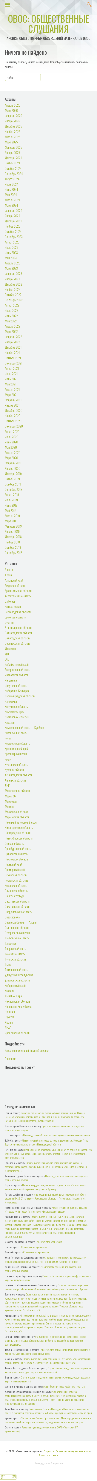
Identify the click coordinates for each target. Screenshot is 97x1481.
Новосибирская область (19, 838)
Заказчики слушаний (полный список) (27, 1050)
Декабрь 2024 (13, 157)
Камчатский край (14, 711)
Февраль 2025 (13, 147)
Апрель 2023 (12, 263)
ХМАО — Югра (13, 995)
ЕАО (7, 659)
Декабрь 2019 (13, 473)
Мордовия (11, 801)
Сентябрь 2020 (14, 426)
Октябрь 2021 (13, 357)
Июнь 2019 (11, 505)
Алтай (8, 574)
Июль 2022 (11, 310)
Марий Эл (10, 796)
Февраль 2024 (13, 210)
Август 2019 (12, 494)
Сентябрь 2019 (13, 489)
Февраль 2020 (13, 462)
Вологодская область (17, 637)
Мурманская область (17, 816)
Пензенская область (17, 859)
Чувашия (10, 1011)
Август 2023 (12, 242)
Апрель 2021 (12, 389)
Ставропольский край (17, 932)
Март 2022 (11, 331)
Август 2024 (12, 178)
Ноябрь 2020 (12, 415)
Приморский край (15, 869)
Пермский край (13, 864)
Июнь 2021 (11, 378)
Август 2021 (12, 368)
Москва (9, 806)
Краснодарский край (16, 748)
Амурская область (15, 585)
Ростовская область (16, 880)
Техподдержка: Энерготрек (49, 1463)
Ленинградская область (19, 774)
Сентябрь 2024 (14, 173)
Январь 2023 (12, 278)
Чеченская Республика (18, 1006)
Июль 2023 (11, 247)
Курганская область (16, 764)
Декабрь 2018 (13, 536)
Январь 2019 (12, 531)
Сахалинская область (17, 906)
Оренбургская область (18, 848)
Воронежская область (17, 643)
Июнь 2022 (11, 315)
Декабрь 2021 (13, 347)
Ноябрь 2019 (12, 478)
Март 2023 (11, 268)
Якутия (9, 1022)
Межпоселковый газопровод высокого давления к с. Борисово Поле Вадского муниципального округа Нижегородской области (46, 1142)
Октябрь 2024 (13, 168)
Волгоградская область (19, 632)
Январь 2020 (12, 468)
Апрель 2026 (12, 105)
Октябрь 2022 (13, 294)
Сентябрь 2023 (14, 236)
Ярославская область (17, 1032)
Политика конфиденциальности (73, 1451)
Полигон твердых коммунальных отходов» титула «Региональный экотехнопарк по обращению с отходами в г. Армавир (45, 1187)
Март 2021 (11, 394)
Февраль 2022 (13, 336)
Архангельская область (18, 590)
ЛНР (7, 785)
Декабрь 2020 (13, 410)
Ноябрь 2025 (12, 131)
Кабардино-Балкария (17, 690)
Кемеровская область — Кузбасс (24, 727)
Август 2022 (12, 305)
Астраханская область (18, 595)
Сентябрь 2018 (13, 552)
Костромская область (17, 743)
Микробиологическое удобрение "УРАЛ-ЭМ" (64, 1386)
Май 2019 (10, 510)
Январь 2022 (12, 341)
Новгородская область (18, 832)
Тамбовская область (17, 937)
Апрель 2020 (12, 452)
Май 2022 (11, 320)
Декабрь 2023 (13, 220)
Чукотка (9, 1016)
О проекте (10, 1058)
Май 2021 (10, 384)
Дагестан (10, 648)
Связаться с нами (48, 1455)
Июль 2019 (11, 499)
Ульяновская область (17, 980)
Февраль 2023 (13, 273)
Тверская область (15, 948)
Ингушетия (11, 680)
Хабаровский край (15, 985)
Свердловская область (18, 911)
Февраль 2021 (13, 399)
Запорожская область (17, 669)
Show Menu (8, 4)
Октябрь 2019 (13, 484)
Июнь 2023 (11, 252)
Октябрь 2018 (13, 547)
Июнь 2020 (11, 441)
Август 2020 (12, 431)
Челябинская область (17, 1001)
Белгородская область (18, 611)
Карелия (10, 722)
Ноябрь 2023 (12, 226)
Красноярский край (16, 753)
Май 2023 (11, 257)
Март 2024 (11, 205)
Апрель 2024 (12, 199)
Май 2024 (11, 194)
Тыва (8, 964)
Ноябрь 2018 (12, 542)
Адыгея (9, 569)
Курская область (14, 769)
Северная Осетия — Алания (21, 922)
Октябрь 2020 (13, 420)
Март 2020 (11, 457)
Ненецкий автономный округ (21, 822)
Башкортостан (13, 606)
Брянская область (15, 617)
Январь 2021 (12, 405)
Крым (8, 759)
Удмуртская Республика (19, 974)
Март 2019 (11, 520)
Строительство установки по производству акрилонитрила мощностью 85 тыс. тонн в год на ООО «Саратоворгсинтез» (45, 1259)
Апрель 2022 (12, 326)
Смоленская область (17, 927)
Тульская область (15, 959)
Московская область (17, 811)
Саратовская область (17, 901)
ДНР (7, 653)
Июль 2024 (11, 184)
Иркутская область (16, 685)
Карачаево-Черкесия (17, 716)
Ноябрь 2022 (12, 289)
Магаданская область (17, 790)
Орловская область (16, 853)
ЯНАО (8, 1027)
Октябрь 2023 (13, 231)
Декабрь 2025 (13, 126)
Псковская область (16, 874)
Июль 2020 (11, 436)
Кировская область (16, 732)
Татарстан (10, 943)
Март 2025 (11, 142)
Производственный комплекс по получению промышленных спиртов (56, 1135)
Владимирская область (18, 627)
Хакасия (9, 990)
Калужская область (16, 706)
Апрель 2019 (12, 515)
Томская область (15, 953)
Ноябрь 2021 (12, 352)
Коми (8, 738)
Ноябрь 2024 (12, 162)
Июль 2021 (11, 373)
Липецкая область (15, 780)
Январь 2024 (12, 215)
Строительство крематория (49, 1242)
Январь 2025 (12, 152)
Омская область (14, 843)
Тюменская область (16, 969)
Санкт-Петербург (14, 895)
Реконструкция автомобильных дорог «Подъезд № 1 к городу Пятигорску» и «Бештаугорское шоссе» (46, 1209)
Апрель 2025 (12, 136)
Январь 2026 (12, 120)
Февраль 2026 (13, 115)
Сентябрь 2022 (14, 299)
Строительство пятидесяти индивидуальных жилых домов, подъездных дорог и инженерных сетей (47, 1352)
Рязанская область (16, 885)
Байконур (10, 601)
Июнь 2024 (11, 189)
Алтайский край (14, 580)
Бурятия (9, 622)
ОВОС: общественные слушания (48, 23)
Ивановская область (17, 674)
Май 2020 (11, 447)
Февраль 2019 (13, 526)
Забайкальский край (17, 664)
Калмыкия (11, 701)
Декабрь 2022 (13, 284)
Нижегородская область (19, 827)
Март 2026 (11, 110)
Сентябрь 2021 (13, 363)
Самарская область (16, 890)
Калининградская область (20, 695)
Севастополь (12, 917)
